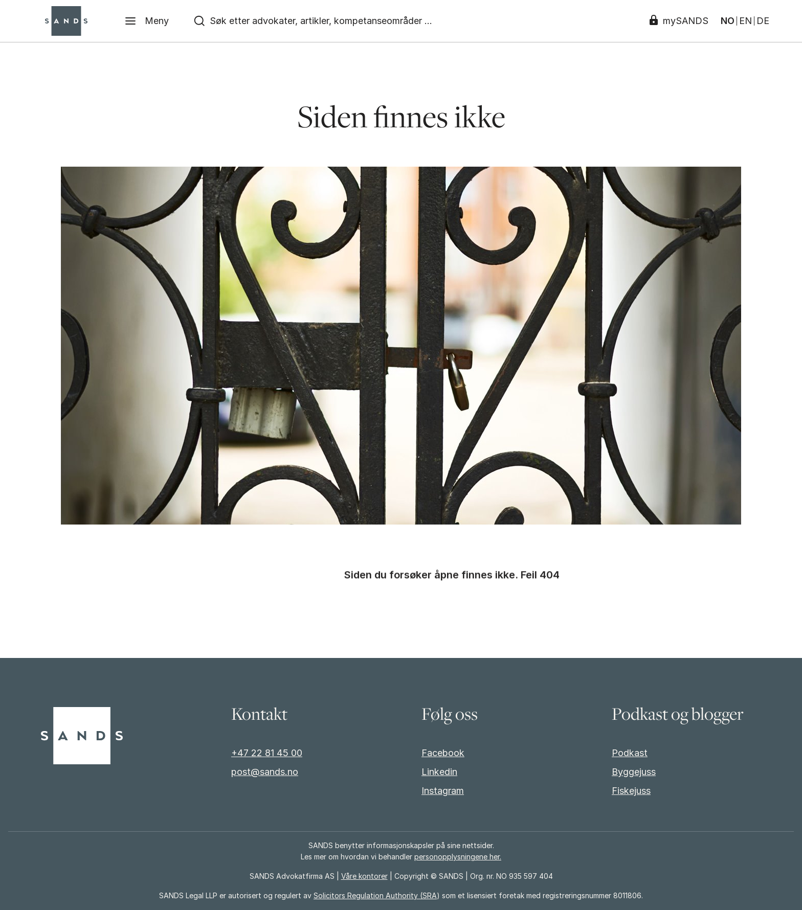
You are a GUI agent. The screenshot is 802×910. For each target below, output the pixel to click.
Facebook (442, 752)
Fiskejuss (631, 790)
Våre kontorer (364, 876)
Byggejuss (634, 771)
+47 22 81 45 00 (266, 752)
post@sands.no (264, 771)
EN (745, 21)
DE (762, 21)
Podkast (630, 752)
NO (727, 21)
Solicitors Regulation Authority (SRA (375, 895)
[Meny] (146, 21)
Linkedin (439, 771)
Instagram (442, 790)
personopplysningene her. (457, 856)
